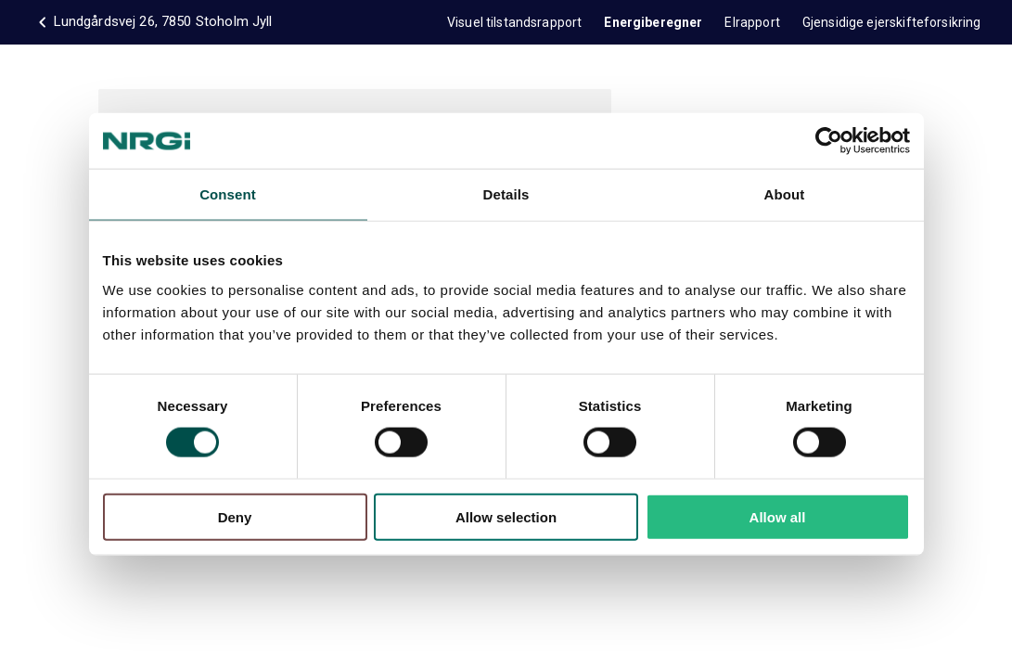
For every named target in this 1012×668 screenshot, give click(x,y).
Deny (235, 516)
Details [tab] (506, 194)
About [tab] (784, 194)
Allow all (777, 516)
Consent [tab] (227, 194)
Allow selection (506, 516)
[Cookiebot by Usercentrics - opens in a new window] (829, 141)
